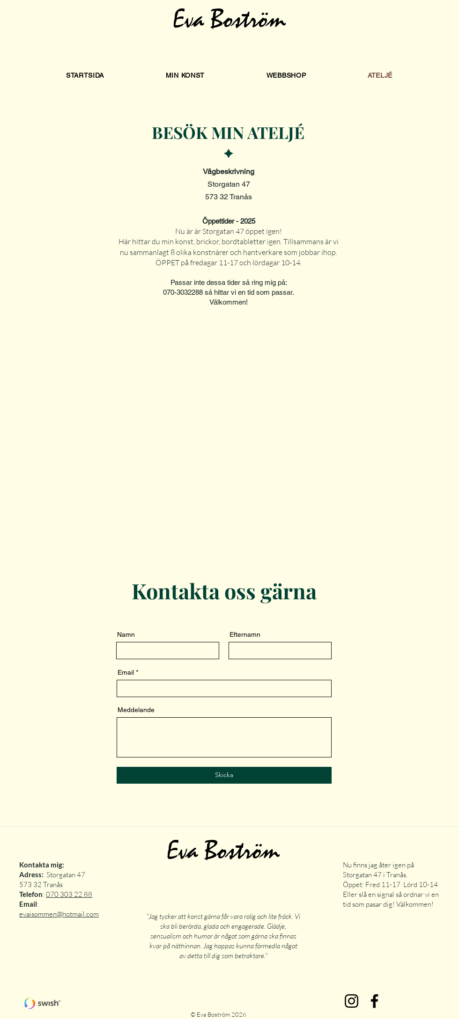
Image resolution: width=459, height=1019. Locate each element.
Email (126, 672)
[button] (185, 75)
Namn (126, 634)
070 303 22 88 (69, 894)
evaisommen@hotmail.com (59, 914)
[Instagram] (351, 1001)
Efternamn (245, 634)
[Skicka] (224, 775)
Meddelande (136, 709)
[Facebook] (374, 1001)
